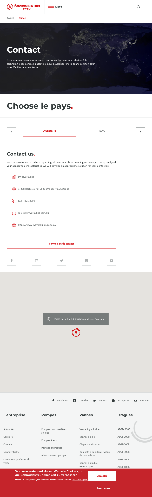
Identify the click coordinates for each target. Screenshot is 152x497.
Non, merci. (104, 488)
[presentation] (11, 132)
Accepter (102, 476)
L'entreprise (14, 415)
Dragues (125, 415)
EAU (102, 130)
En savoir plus (80, 479)
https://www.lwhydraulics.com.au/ (34, 225)
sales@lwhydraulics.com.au (30, 213)
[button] (76, 332)
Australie (49, 130)
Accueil (10, 18)
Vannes (86, 415)
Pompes (48, 415)
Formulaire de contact (61, 243)
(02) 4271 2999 (23, 201)
